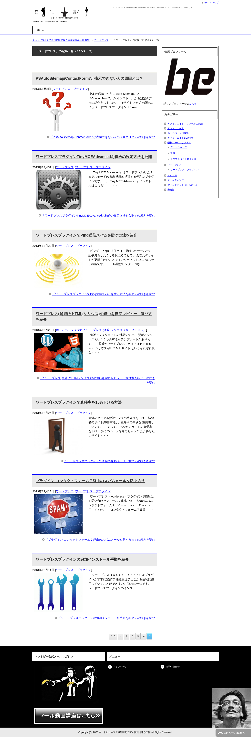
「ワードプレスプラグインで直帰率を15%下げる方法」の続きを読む (109, 461)
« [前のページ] (120, 636)
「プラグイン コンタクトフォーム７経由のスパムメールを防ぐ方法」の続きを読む (100, 539)
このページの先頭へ (234, 733)
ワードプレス (65, 167)
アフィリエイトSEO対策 (180, 137)
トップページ (120, 666)
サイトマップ (212, 2)
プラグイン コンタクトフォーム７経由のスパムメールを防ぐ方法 (90, 481)
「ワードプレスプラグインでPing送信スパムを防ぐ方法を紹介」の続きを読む (103, 294)
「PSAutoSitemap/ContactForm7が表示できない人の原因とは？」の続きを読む (102, 137)
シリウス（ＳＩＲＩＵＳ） (128, 330)
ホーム (40, 30)
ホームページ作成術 (69, 330)
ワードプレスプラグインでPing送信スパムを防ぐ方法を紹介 (86, 235)
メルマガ (172, 175)
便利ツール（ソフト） (179, 142)
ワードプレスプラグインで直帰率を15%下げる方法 (79, 402)
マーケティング (175, 180)
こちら (193, 103)
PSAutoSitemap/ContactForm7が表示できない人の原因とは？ (89, 78)
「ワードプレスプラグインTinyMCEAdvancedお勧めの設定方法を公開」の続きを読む (98, 215)
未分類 (171, 189)
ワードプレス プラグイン (70, 89)
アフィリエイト (175, 128)
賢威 (106, 330)
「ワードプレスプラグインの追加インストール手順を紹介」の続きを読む (106, 618)
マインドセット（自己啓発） (182, 185)
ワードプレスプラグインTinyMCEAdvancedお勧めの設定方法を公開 (94, 157)
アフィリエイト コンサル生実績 (185, 123)
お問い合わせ (173, 666)
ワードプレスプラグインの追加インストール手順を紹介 (82, 559)
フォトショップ (178, 147)
